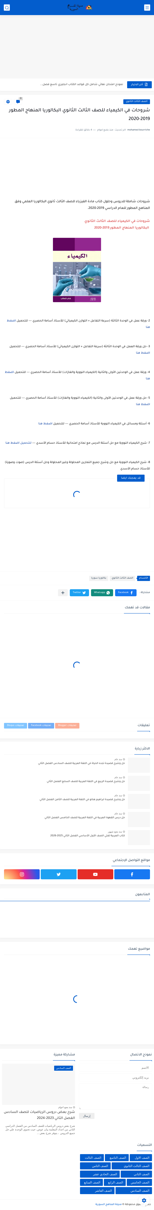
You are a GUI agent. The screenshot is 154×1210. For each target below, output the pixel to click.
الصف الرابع (115, 1182)
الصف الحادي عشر (105, 1174)
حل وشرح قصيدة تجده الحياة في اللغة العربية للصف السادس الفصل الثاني (81, 763)
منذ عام (118, 759)
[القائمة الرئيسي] (147, 7)
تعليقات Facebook (41, 725)
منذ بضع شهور (115, 831)
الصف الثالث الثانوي (136, 101)
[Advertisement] (77, 47)
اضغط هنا (143, 353)
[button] (126, 592)
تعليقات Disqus (15, 725)
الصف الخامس (140, 1182)
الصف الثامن (100, 1166)
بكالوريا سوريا (98, 578)
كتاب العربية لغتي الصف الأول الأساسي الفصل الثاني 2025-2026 (87, 835)
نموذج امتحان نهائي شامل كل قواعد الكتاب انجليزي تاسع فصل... (81, 84)
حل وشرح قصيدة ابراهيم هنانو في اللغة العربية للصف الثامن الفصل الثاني (82, 799)
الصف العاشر (103, 1190)
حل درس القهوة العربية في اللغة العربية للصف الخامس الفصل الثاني (85, 817)
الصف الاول (142, 1157)
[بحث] (7, 7)
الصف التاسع (118, 1157)
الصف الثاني (141, 1174)
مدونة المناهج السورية (108, 1204)
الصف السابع (92, 1182)
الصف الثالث (93, 1157)
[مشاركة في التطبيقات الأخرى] (63, 592)
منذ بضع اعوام (65, 1107)
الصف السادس (140, 1190)
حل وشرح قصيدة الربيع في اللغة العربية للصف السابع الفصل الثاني (86, 781)
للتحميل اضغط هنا (18, 443)
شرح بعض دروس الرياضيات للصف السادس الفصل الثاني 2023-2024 (39, 1115)
